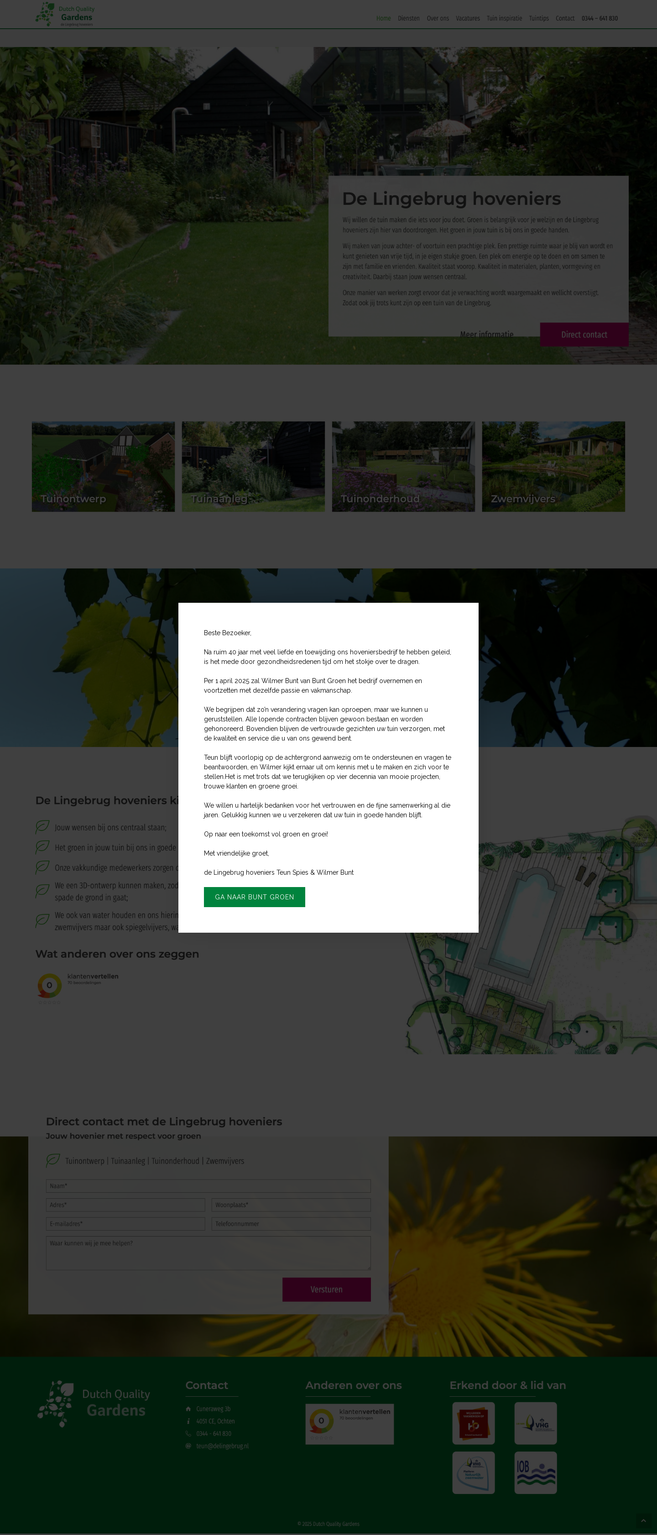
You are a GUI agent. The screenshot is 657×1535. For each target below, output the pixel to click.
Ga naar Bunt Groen (254, 897)
